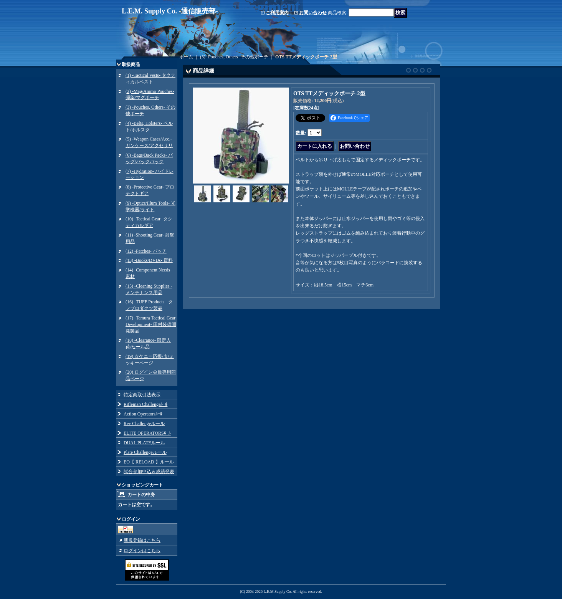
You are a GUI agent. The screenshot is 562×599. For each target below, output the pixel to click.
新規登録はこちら (142, 540)
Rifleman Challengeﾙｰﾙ (145, 404)
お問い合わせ (313, 12)
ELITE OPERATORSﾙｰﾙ (147, 433)
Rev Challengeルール (144, 423)
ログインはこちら (142, 550)
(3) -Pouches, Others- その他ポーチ (234, 57)
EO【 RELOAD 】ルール (149, 462)
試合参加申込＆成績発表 (149, 471)
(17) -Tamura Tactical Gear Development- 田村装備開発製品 (151, 324)
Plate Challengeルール (145, 452)
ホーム (186, 57)
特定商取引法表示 (142, 394)
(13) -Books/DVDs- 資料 (149, 260)
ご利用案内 (277, 12)
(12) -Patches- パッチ (146, 251)
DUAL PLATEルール (144, 442)
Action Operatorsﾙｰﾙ (143, 414)
